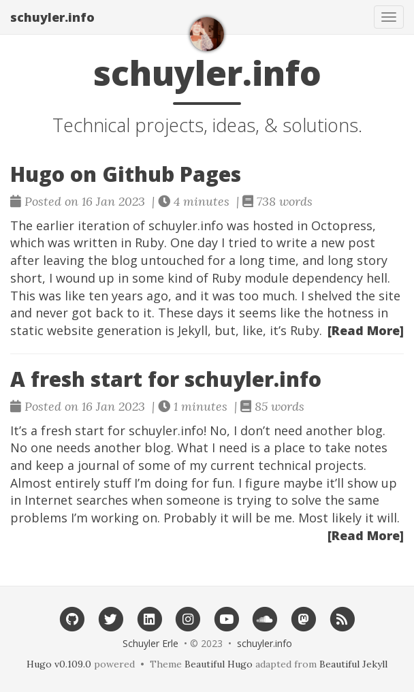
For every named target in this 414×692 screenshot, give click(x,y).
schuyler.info (52, 17)
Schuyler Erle (150, 643)
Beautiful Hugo (219, 664)
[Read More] (366, 330)
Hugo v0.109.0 (59, 664)
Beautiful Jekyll (353, 664)
